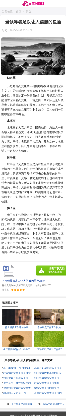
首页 (18, 11)
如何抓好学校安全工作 (46, 378)
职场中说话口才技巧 (53, 404)
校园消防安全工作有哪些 (17, 373)
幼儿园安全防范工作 (14, 393)
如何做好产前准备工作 (15, 378)
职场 (28, 11)
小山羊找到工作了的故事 (17, 368)
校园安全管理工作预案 (46, 383)
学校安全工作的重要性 (46, 388)
